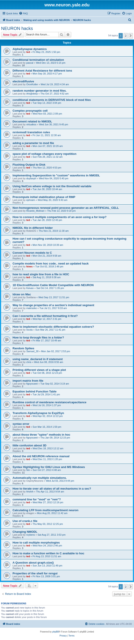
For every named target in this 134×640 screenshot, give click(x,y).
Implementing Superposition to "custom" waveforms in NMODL (56, 175)
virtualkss (31, 124)
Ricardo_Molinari (35, 210)
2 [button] (126, 36)
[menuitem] (23, 13)
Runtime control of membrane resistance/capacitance (49, 402)
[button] (130, 35)
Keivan (30, 288)
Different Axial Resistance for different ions (42, 70)
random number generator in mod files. (39, 90)
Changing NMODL (25, 531)
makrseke (31, 308)
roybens (30, 534)
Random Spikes (23, 348)
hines (29, 266)
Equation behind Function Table (35, 391)
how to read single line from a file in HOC (41, 274)
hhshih (29, 491)
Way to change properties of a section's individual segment (53, 305)
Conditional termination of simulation (38, 59)
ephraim (30, 200)
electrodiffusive (23, 81)
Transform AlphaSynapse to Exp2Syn (38, 413)
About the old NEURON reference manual (41, 456)
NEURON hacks (17, 28)
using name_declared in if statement (38, 359)
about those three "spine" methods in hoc (41, 434)
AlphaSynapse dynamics (30, 49)
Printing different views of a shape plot (39, 370)
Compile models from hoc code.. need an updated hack (51, 263)
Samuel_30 (32, 351)
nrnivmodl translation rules (31, 132)
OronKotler (32, 84)
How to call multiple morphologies (36, 542)
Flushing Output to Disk (29, 164)
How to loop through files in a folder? (38, 337)
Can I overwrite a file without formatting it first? (45, 316)
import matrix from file (28, 380)
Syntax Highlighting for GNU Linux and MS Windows (49, 467)
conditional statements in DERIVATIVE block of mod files (52, 100)
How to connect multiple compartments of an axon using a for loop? (59, 217)
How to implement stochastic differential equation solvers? (53, 326)
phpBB (55, 632)
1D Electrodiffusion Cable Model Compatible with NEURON (53, 285)
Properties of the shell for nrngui (35, 573)
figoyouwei (32, 383)
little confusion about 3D (29, 445)
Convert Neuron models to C (32, 252)
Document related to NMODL (32, 121)
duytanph (31, 178)
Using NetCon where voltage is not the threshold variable (52, 186)
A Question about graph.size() (33, 562)
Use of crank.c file (25, 521)
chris (28, 362)
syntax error (21, 423)
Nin (28, 470)
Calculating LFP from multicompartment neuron (45, 510)
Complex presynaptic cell (30, 110)
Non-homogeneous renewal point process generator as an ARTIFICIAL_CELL (66, 207)
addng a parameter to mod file (33, 143)
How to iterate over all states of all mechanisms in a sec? (52, 488)
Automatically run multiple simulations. (40, 477)
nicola (29, 329)
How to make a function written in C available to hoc (48, 553)
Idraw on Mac (22, 294)
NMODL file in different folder (33, 227)
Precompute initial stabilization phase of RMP (44, 197)
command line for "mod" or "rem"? (37, 499)
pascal (29, 62)
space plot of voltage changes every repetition (44, 153)
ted (28, 52)
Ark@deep (32, 93)
